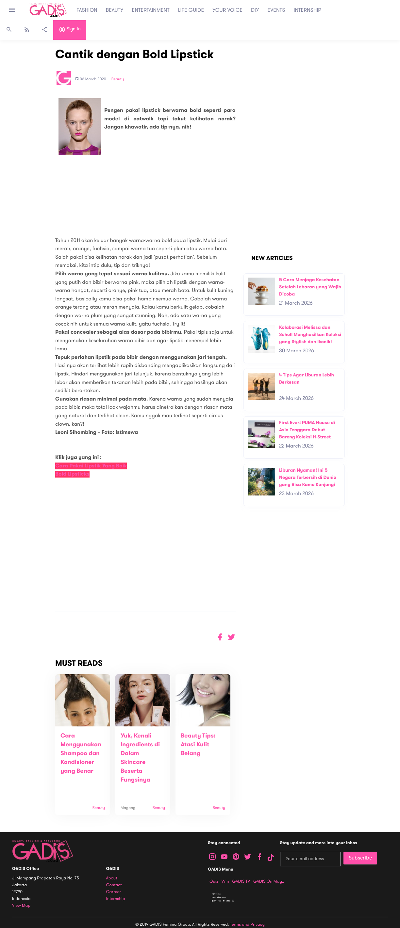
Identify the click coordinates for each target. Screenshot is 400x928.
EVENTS (276, 10)
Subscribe (360, 857)
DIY (255, 10)
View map (21, 906)
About (111, 878)
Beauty (117, 79)
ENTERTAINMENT (151, 10)
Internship (115, 899)
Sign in (70, 30)
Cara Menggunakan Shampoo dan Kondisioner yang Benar (80, 753)
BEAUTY (115, 10)
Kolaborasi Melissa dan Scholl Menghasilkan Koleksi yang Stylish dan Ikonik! (310, 334)
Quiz (213, 881)
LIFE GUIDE (191, 10)
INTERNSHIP (307, 10)
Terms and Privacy (247, 924)
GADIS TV (241, 881)
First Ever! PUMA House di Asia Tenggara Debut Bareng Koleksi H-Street (307, 429)
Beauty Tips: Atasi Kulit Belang (198, 744)
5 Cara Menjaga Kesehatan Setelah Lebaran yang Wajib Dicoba (310, 287)
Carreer (113, 892)
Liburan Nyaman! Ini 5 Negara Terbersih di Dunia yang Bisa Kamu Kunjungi (307, 477)
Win (225, 881)
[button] (231, 637)
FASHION (86, 10)
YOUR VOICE (227, 10)
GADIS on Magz (268, 881)
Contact (114, 885)
